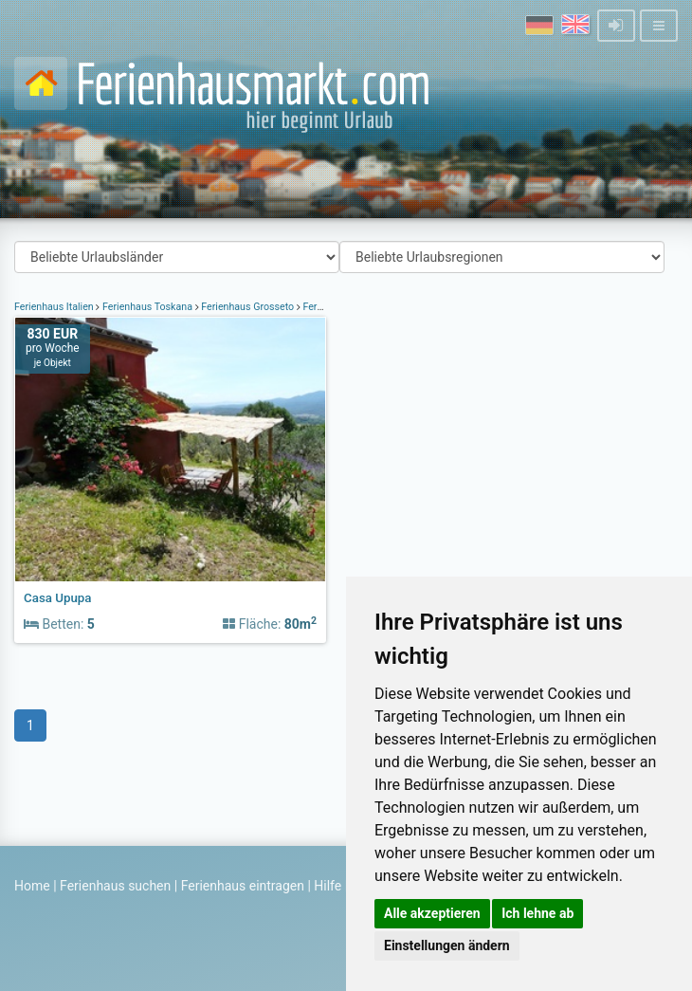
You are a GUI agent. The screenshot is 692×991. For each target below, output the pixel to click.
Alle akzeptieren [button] (432, 913)
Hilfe (327, 885)
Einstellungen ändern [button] (447, 945)
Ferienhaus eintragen (242, 885)
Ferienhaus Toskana (147, 307)
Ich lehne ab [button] (537, 913)
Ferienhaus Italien (55, 307)
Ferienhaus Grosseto (248, 307)
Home (32, 885)
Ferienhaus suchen (115, 885)
